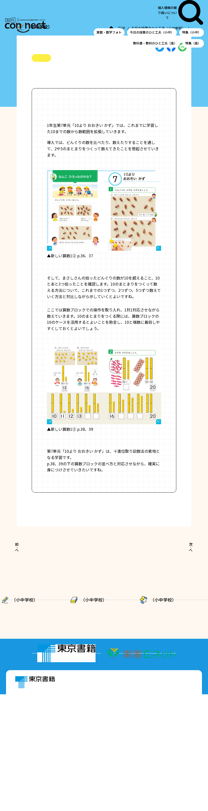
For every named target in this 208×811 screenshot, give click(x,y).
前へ (28, 564)
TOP (28, 34)
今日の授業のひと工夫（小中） (152, 13)
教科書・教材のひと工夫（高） (155, 23)
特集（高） (193, 23)
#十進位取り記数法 (60, 87)
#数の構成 (90, 87)
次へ (178, 564)
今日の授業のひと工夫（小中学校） (66, 34)
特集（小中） (191, 13)
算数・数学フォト (109, 13)
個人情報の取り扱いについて (175, 2)
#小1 (36, 87)
